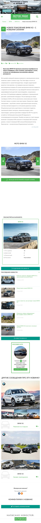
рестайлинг (21, 63)
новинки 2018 (13, 63)
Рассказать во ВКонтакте (19, 493)
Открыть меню (2, 18)
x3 (7, 63)
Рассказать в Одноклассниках (22, 493)
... (39, 272)
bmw (4, 63)
